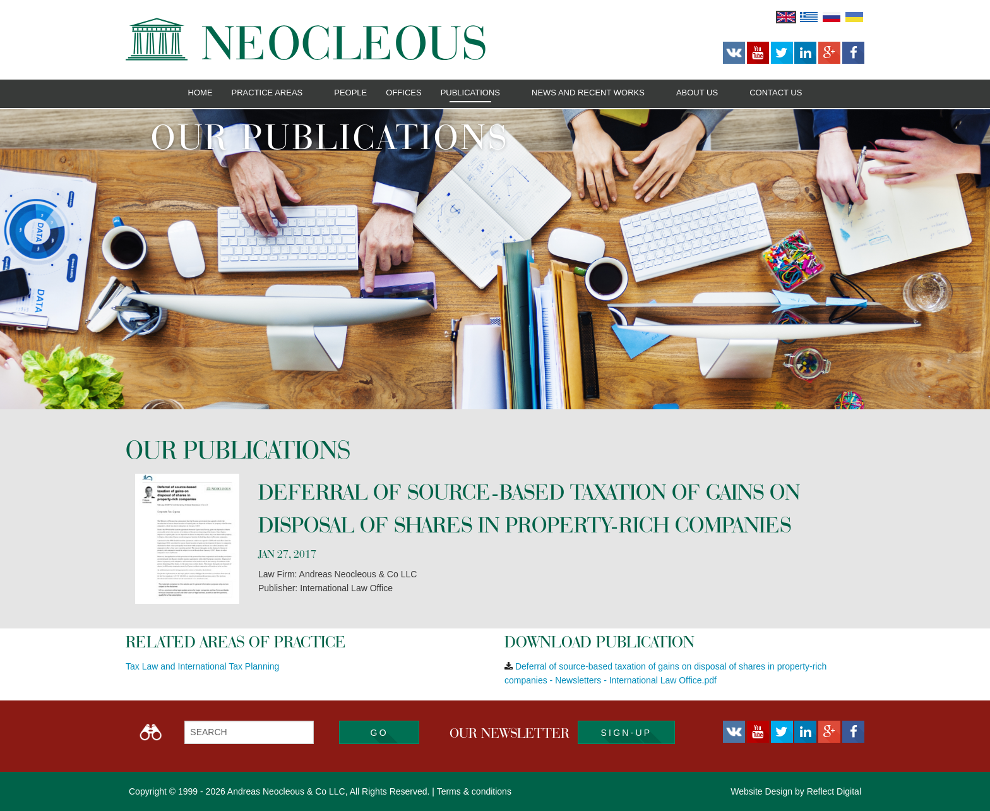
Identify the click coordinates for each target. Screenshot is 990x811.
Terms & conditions (474, 791)
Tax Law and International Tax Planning (202, 666)
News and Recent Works (588, 92)
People (350, 92)
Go (379, 733)
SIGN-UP (626, 733)
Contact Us (775, 92)
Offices (403, 92)
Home (200, 92)
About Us (697, 92)
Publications (470, 92)
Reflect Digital (834, 791)
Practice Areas (267, 92)
